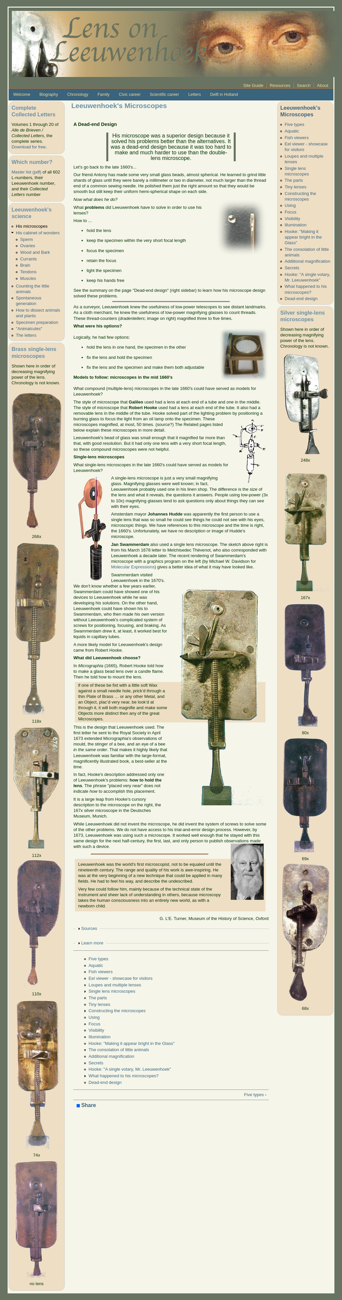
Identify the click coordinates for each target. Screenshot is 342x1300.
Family (103, 94)
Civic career (130, 94)
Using (94, 1017)
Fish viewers (100, 971)
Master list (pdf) (26, 172)
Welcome (21, 94)
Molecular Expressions (132, 566)
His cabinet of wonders (38, 232)
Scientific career (164, 94)
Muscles (28, 278)
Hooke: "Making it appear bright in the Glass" (131, 1043)
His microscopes (32, 226)
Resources (280, 85)
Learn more (92, 942)
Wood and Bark (35, 252)
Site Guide (253, 85)
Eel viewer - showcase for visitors (120, 978)
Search (304, 85)
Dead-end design (104, 1082)
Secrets (95, 1062)
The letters (26, 335)
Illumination (99, 1036)
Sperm (26, 239)
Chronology (77, 94)
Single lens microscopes (111, 991)
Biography (49, 94)
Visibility (96, 1030)
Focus (94, 1023)
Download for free (29, 146)
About (322, 85)
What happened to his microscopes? (123, 1075)
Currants (28, 258)
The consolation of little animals (118, 1049)
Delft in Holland (224, 94)
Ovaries (27, 245)
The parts (97, 997)
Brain (25, 265)
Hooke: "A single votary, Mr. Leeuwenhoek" (129, 1069)
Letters (194, 94)
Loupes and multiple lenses (114, 984)
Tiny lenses (99, 1004)
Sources (89, 928)
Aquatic (95, 965)
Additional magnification (111, 1056)
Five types (98, 958)
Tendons (28, 271)
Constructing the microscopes (117, 1010)
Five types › (255, 1094)
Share (86, 1105)
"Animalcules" (29, 328)
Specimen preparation (37, 322)
